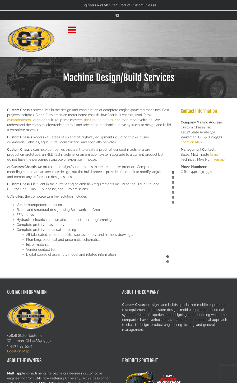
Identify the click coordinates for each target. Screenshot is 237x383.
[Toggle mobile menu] (72, 30)
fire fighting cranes (98, 120)
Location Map (191, 142)
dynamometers (19, 120)
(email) (215, 154)
